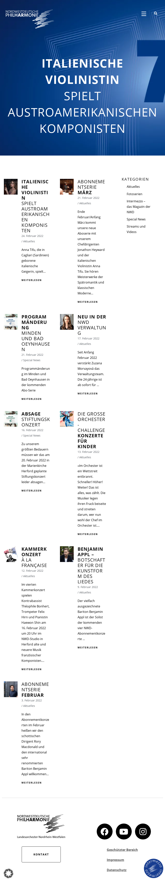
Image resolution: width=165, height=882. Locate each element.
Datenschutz (117, 870)
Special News (136, 219)
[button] (8, 873)
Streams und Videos (136, 229)
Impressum (115, 860)
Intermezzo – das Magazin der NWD (138, 206)
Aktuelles (133, 186)
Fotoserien (134, 194)
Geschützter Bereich (122, 850)
